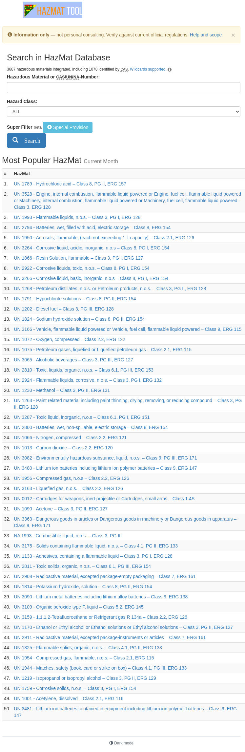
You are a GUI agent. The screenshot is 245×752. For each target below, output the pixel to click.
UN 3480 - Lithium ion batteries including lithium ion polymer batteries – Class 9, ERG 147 (105, 468)
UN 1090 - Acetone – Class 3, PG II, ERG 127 (61, 508)
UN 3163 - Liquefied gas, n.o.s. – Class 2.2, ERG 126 (68, 488)
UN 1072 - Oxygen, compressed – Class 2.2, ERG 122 (69, 339)
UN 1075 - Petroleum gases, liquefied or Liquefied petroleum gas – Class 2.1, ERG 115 (103, 349)
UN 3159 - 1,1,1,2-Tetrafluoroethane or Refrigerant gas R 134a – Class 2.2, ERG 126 (100, 617)
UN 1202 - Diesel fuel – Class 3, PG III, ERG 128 (63, 309)
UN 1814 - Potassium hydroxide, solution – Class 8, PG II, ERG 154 (83, 586)
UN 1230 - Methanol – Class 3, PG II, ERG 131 (62, 390)
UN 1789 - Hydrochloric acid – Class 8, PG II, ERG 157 (70, 183)
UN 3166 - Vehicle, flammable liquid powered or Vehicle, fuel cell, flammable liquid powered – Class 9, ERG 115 (127, 329)
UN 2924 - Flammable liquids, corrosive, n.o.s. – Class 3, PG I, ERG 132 (88, 380)
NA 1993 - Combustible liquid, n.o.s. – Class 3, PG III (67, 535)
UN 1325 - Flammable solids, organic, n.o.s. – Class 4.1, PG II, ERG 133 (88, 647)
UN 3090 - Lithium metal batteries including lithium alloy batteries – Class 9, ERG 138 (101, 596)
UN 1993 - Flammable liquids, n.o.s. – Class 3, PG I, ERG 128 (77, 217)
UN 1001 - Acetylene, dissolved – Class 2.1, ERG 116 (68, 698)
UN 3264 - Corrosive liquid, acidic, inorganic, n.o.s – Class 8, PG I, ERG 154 (91, 247)
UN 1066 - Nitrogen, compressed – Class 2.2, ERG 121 (70, 437)
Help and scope (206, 34)
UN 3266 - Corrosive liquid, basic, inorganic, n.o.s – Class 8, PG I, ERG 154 (91, 278)
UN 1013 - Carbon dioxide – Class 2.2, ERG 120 (63, 447)
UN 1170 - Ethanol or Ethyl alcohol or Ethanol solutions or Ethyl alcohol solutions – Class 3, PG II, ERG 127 (123, 627)
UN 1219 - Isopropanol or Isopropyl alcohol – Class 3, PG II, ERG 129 (85, 678)
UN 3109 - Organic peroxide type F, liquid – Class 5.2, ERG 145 (78, 607)
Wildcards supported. (148, 69)
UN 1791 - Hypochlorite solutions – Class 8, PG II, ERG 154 (75, 298)
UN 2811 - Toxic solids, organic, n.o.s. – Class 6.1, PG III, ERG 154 (82, 566)
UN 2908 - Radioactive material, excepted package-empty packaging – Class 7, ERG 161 (104, 576)
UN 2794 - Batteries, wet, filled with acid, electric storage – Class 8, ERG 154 (92, 227)
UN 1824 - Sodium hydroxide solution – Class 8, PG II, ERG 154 (79, 319)
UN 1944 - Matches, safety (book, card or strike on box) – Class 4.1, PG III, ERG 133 (100, 668)
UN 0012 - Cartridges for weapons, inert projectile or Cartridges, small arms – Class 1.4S (104, 498)
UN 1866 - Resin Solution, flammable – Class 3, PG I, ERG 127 (78, 258)
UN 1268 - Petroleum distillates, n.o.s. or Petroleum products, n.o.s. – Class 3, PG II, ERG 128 (110, 288)
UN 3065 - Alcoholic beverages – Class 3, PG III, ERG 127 (73, 359)
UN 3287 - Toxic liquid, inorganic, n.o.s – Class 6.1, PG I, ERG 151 (82, 417)
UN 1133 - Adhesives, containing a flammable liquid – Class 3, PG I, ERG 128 (93, 556)
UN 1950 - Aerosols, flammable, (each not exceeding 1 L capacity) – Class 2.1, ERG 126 (104, 237)
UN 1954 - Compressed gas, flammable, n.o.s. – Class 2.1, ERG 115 (84, 657)
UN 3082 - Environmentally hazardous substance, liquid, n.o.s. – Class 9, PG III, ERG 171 (105, 458)
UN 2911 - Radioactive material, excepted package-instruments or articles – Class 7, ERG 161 (110, 637)
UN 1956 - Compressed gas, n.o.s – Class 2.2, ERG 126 (71, 478)
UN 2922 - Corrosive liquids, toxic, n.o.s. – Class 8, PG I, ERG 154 (81, 268)
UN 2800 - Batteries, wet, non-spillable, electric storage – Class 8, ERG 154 (91, 427)
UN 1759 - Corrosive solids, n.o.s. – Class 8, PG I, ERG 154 (75, 688)
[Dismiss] (233, 35)
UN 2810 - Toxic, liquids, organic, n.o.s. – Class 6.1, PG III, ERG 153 (83, 370)
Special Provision (67, 127)
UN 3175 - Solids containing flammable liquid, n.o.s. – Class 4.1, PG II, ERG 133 (96, 545)
